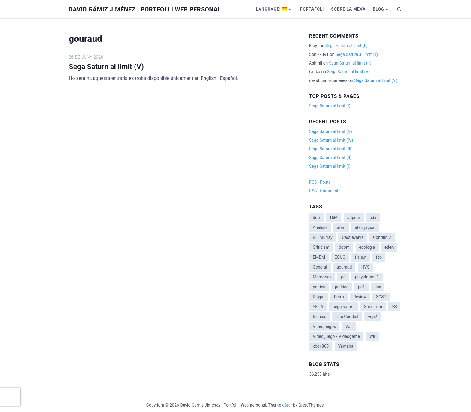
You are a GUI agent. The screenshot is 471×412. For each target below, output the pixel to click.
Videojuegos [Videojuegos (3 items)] (324, 326)
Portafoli (312, 9)
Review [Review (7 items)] (359, 296)
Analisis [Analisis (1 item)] (320, 227)
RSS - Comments (325, 190)
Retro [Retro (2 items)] (339, 296)
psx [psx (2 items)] (377, 286)
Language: (271, 9)
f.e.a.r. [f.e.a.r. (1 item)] (360, 257)
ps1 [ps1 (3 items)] (361, 286)
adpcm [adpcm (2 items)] (353, 217)
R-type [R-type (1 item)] (318, 296)
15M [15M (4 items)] (333, 217)
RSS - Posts (320, 182)
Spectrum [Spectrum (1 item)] (373, 306)
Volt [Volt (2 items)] (349, 326)
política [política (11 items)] (342, 286)
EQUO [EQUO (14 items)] (340, 257)
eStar (287, 405)
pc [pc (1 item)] (343, 277)
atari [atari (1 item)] (341, 227)
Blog (378, 9)
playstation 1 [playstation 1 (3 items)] (367, 277)
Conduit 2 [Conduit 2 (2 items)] (382, 237)
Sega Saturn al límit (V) (106, 66)
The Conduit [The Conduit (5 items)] (347, 316)
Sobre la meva (348, 9)
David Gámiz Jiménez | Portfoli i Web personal (145, 9)
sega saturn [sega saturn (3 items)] (343, 306)
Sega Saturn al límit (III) (331, 148)
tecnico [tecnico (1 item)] (320, 316)
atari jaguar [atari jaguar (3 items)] (365, 227)
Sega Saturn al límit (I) (329, 106)
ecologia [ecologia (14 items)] (367, 247)
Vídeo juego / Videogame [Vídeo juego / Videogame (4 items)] (336, 336)
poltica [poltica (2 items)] (319, 286)
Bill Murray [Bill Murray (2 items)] (323, 237)
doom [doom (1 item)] (344, 247)
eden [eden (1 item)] (389, 247)
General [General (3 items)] (320, 267)
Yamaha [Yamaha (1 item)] (346, 346)
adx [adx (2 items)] (372, 217)
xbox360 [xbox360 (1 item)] (321, 346)
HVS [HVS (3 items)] (365, 267)
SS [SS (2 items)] (394, 306)
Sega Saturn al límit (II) (346, 45)
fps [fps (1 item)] (379, 257)
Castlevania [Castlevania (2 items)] (352, 237)
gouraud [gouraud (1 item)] (344, 267)
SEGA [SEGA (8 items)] (318, 306)
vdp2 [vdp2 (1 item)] (372, 316)
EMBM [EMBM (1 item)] (319, 257)
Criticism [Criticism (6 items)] (321, 247)
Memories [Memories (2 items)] (322, 277)
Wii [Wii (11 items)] (372, 336)
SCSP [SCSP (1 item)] (381, 296)
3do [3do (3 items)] (316, 217)
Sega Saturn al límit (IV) (331, 140)
